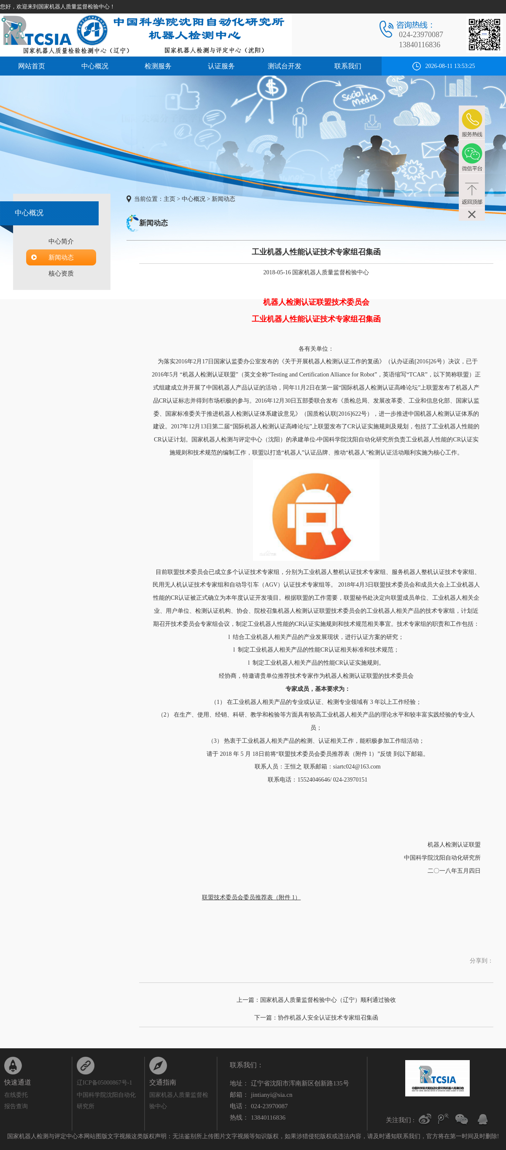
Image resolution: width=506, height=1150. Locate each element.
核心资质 (61, 273)
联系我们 (347, 66)
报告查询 (16, 1106)
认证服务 (221, 66)
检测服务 (158, 66)
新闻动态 (61, 257)
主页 (169, 199)
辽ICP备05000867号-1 (104, 1083)
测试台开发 (284, 66)
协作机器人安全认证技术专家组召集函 (328, 1018)
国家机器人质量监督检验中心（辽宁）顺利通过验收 (328, 1000)
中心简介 (61, 241)
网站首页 (31, 66)
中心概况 (94, 66)
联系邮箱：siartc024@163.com (341, 766)
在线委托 (16, 1095)
